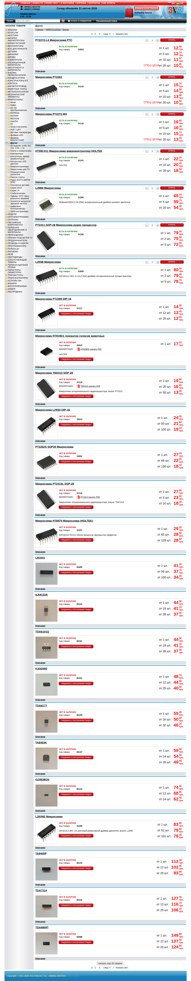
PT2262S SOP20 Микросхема (54, 446)
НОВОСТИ (38, 3)
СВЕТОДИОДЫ (15, 257)
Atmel (13, 102)
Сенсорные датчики (19, 185)
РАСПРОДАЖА (15, 292)
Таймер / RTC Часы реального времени (19, 197)
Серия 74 (14, 190)
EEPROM (14, 113)
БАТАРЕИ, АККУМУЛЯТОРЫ (16, 39)
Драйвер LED (16, 135)
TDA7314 (41, 890)
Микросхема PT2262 (48, 77)
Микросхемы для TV (20, 169)
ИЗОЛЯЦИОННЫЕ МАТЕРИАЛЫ (17, 63)
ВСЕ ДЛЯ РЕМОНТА (17, 49)
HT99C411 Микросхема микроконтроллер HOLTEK (68, 151)
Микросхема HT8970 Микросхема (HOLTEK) (64, 520)
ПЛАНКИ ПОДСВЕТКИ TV (20, 238)
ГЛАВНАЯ (25, 3)
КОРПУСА (12, 83)
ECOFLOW (13, 32)
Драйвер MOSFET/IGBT (17, 139)
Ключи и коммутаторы (20, 151)
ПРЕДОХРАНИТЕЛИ (17, 240)
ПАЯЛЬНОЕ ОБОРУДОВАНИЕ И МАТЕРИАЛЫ (17, 229)
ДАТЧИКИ (12, 51)
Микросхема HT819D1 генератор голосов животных (70, 335)
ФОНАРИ (12, 283)
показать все (122, 34)
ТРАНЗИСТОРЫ (15, 275)
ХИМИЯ (11, 289)
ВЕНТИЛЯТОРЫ (15, 46)
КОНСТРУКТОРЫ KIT (18, 80)
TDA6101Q (42, 631)
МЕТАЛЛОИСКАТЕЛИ (18, 92)
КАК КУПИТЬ (108, 3)
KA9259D (41, 668)
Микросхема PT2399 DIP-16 (53, 298)
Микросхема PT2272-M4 (51, 114)
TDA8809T (42, 927)
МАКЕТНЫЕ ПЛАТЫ (17, 89)
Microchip (14, 118)
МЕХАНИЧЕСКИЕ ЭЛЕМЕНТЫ (16, 95)
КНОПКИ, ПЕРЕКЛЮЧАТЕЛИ (17, 74)
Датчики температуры (20, 132)
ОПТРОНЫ (13, 220)
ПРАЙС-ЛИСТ (51, 3)
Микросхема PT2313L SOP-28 (54, 483)
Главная (39, 29)
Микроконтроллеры (19, 166)
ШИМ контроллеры (19, 211)
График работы (28, 14)
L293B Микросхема (48, 261)
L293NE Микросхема (49, 816)
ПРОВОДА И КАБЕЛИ (18, 243)
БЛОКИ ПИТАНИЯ (16, 43)
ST (11, 124)
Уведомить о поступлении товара (76, 314)
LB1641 (40, 557)
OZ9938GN (42, 779)
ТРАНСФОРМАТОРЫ (18, 278)
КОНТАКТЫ (94, 3)
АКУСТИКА (13, 35)
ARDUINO (12, 30)
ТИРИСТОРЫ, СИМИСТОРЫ (14, 271)
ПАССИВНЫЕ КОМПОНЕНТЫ (15, 223)
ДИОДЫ (11, 57)
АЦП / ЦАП (15, 129)
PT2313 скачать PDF (88, 497)
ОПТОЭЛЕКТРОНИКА (18, 217)
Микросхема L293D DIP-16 (52, 409)
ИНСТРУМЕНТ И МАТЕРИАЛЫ (16, 69)
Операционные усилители (17, 173)
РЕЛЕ (10, 254)
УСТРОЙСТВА (14, 280)
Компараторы (16, 153)
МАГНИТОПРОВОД (17, 86)
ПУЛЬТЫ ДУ (13, 249)
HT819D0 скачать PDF (89, 349)
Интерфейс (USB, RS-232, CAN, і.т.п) (20, 147)
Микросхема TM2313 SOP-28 (54, 372)
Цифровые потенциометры (17, 207)
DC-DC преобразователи (18, 109)
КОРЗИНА (81, 3)
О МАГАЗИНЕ (67, 3)
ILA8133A (41, 594)
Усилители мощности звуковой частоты (20, 202)
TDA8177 (41, 705)
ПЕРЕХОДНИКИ (15, 235)
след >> (107, 34)
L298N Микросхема (48, 188)
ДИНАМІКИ (13, 54)
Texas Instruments (18, 127)
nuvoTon (14, 121)
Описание (40, 71)
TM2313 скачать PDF (89, 386)
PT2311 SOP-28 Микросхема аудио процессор (66, 225)
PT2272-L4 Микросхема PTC (53, 40)
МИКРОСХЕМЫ (15, 99)
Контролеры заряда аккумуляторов (19, 157)
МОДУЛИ (12, 214)
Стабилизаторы (17, 193)
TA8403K (41, 742)
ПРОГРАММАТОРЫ (17, 246)
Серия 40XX (16, 188)
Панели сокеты (17, 177)
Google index (73, 976)
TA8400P (41, 853)
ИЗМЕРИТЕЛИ (15, 60)
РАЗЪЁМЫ (13, 251)
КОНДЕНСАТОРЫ (16, 78)
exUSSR (14, 116)
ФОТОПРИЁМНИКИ (17, 286)
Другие (13, 143)
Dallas (13, 105)
